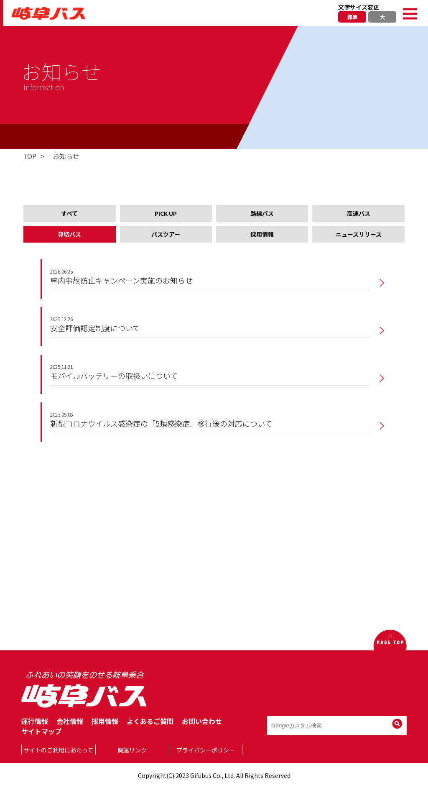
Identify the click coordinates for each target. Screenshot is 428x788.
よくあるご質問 (150, 721)
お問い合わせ (202, 721)
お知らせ (66, 156)
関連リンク (132, 750)
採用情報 (105, 721)
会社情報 (69, 721)
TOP (29, 156)
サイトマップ (41, 731)
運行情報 (34, 721)
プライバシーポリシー (205, 750)
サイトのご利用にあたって (58, 750)
